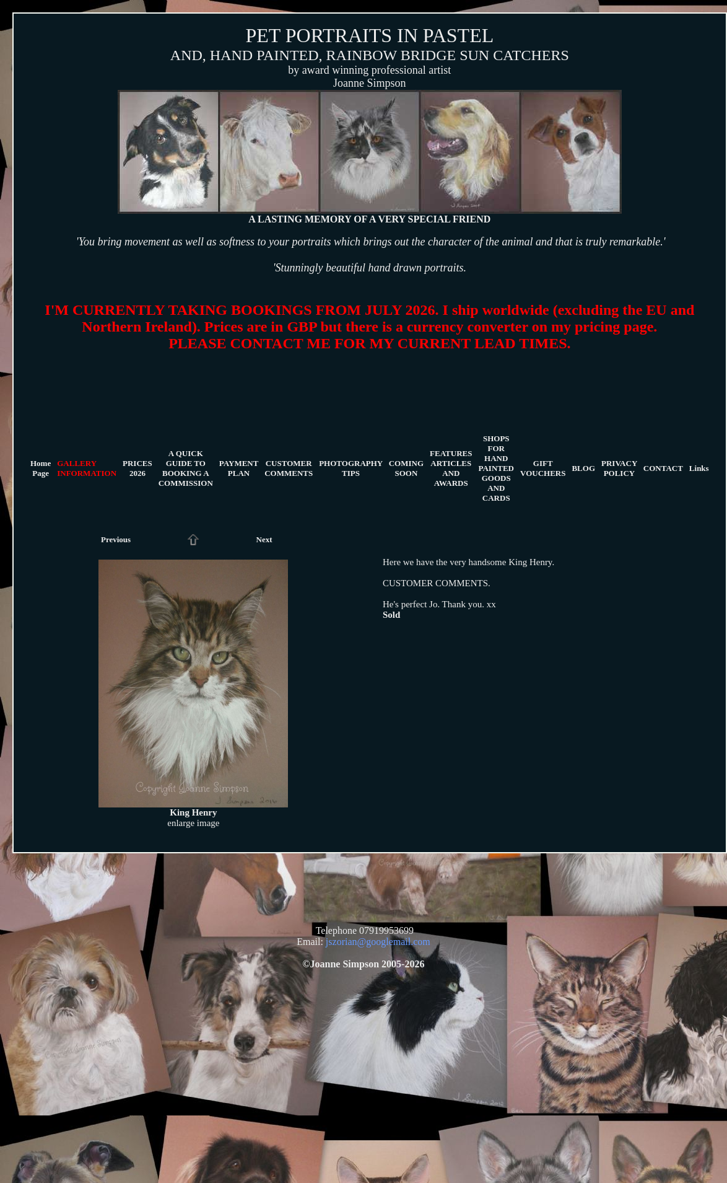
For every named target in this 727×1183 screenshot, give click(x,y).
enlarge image (193, 823)
